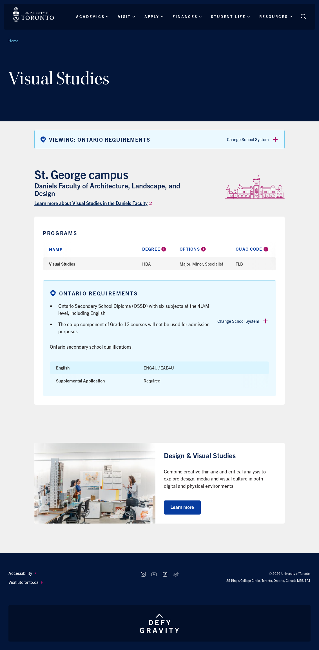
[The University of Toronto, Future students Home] (33, 14)
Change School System (253, 139)
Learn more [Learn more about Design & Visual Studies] (182, 507)
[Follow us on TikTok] (164, 574)
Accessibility (22, 573)
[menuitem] (69, 573)
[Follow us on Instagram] (143, 574)
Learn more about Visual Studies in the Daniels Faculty (91, 203)
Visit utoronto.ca (25, 582)
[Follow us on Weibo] (175, 574)
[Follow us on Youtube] (154, 574)
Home (13, 40)
